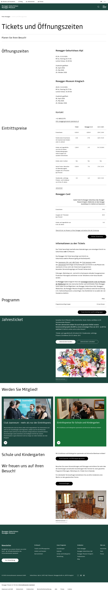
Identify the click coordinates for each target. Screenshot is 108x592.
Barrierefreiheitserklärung (44, 589)
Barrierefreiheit (38, 554)
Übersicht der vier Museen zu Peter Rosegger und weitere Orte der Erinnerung (77, 230)
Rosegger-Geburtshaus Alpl (84, 551)
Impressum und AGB (7, 589)
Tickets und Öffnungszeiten (42, 548)
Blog (20, 1)
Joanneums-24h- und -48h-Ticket (68, 262)
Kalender (59, 551)
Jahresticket (30, 1)
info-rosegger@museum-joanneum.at (67, 121)
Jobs (56, 589)
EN (104, 1)
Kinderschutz (30, 589)
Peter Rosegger (6, 16)
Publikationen (81, 556)
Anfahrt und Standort (40, 551)
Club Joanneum (87, 262)
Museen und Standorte (8, 1)
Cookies (70, 589)
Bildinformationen (61, 379)
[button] (98, 7)
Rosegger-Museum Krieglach (85, 554)
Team (101, 551)
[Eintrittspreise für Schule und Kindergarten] (58, 442)
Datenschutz (19, 589)
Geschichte (103, 548)
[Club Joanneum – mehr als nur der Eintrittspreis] (5, 442)
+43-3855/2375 (61, 119)
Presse (40, 1)
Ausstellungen (61, 548)
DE (101, 1)
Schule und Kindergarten (63, 554)
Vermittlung (60, 556)
